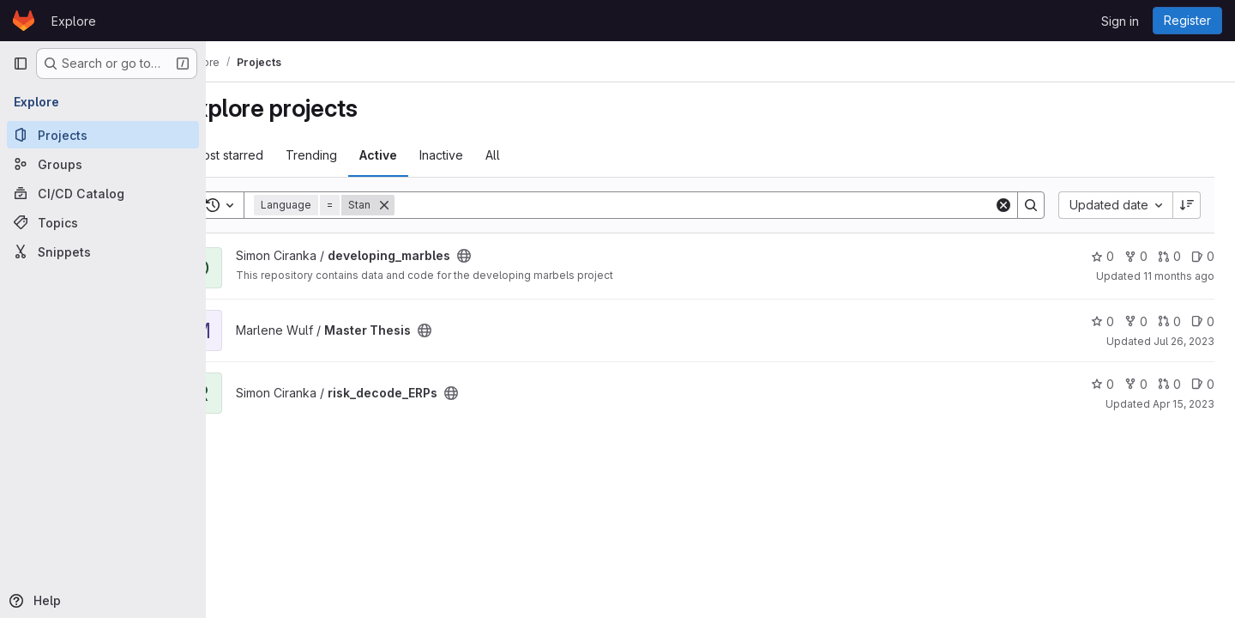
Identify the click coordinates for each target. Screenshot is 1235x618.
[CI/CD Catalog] (103, 193)
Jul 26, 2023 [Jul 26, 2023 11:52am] (1184, 341)
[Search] (717, 205)
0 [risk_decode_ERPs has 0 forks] (1136, 384)
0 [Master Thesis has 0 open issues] (1202, 321)
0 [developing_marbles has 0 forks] (1136, 256)
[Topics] (103, 222)
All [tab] (538, 155)
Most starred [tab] (273, 155)
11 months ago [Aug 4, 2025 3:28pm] (1178, 276)
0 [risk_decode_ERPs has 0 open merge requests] (1169, 384)
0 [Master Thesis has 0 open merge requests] (1169, 321)
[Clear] (1003, 205)
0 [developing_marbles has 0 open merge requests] (1169, 256)
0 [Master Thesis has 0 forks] (1136, 321)
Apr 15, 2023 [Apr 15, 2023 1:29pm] (1183, 403)
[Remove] (429, 205)
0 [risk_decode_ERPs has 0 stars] (1102, 384)
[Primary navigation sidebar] (20, 63)
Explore (73, 21)
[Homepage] (23, 20)
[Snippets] (103, 251)
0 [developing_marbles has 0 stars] (1102, 256)
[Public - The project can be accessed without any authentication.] (509, 256)
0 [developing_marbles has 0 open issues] (1202, 256)
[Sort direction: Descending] (1187, 205)
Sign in (1120, 21)
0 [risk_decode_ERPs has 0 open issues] (1202, 384)
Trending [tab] (357, 155)
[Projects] (103, 134)
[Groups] (103, 164)
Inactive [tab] (487, 155)
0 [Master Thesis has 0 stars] (1102, 321)
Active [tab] (424, 155)
